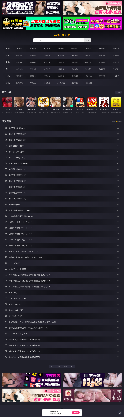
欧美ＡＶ (47, 55)
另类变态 (116, 62)
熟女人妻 (75, 55)
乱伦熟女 (102, 62)
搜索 (87, 40)
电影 (8, 62)
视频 (8, 55)
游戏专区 (61, 49)
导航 (8, 82)
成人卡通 (47, 62)
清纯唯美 (88, 69)
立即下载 (75, 413)
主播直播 (102, 55)
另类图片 (116, 69)
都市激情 (19, 76)
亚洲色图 (33, 69)
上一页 (59, 366)
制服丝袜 (75, 62)
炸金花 (88, 49)
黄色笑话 (102, 76)
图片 (8, 69)
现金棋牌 (102, 49)
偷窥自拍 (19, 69)
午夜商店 (33, 83)
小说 (8, 76)
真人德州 (33, 49)
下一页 (65, 366)
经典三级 (88, 62)
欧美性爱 (61, 62)
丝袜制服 (88, 55)
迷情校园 (75, 76)
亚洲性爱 (19, 62)
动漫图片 (61, 69)
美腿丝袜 (75, 69)
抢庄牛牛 (116, 49)
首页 (52, 366)
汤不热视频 (61, 83)
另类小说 (88, 76)
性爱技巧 (116, 76)
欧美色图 (47, 69)
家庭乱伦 (33, 76)
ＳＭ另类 (116, 55)
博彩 (8, 48)
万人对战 (47, 49)
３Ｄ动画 (61, 55)
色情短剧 (88, 83)
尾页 (72, 366)
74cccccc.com (62, 35)
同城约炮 (19, 83)
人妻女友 (47, 76)
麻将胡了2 (74, 49)
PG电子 (19, 49)
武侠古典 (61, 76)
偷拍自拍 (33, 62)
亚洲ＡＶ (19, 55)
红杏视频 (75, 83)
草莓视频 (47, 83)
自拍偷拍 (33, 55)
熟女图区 (102, 69)
